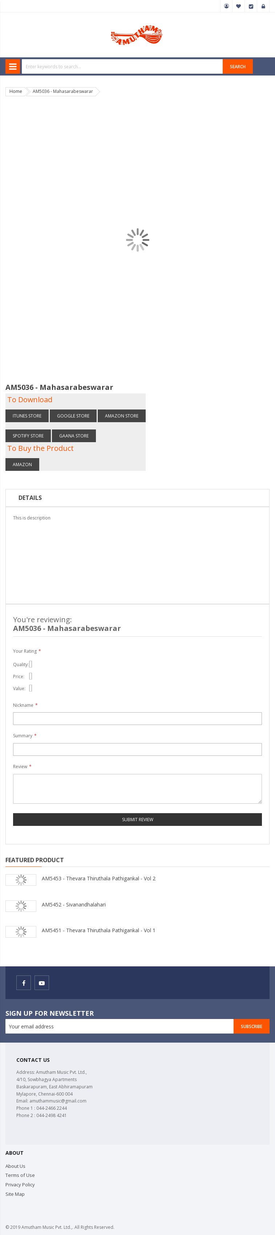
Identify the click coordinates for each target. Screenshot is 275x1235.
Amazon (22, 464)
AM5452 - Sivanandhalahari (74, 904)
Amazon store (121, 416)
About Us (15, 1166)
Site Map (15, 1194)
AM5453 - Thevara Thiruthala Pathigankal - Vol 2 (98, 878)
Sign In (263, 6)
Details (30, 498)
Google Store (73, 416)
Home (15, 91)
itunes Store (27, 416)
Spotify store (28, 436)
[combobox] (122, 66)
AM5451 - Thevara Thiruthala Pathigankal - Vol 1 (98, 930)
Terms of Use (20, 1175)
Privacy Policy (20, 1184)
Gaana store (74, 436)
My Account (226, 6)
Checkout (251, 6)
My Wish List (238, 6)
